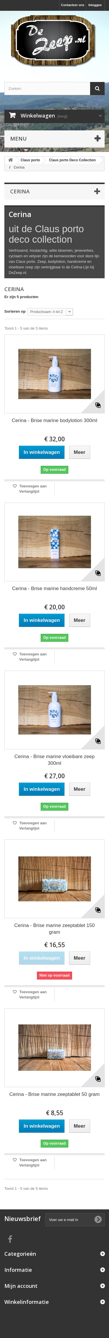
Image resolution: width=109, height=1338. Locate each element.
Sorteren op (15, 311)
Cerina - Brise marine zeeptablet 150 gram (54, 929)
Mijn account (20, 1285)
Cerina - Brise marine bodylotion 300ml (54, 420)
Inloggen (95, 5)
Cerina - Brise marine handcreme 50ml (54, 588)
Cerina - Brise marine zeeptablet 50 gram (54, 1094)
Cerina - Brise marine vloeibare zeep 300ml (55, 760)
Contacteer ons (72, 5)
